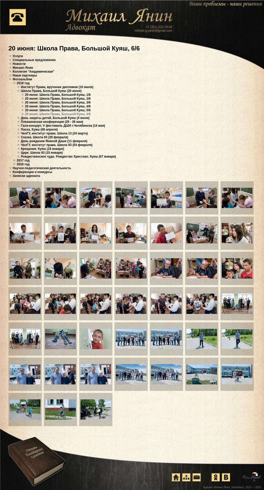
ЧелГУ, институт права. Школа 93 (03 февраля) (57, 145)
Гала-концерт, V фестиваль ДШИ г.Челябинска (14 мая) (63, 125)
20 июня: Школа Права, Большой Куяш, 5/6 (58, 110)
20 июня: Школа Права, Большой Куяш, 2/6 (58, 98)
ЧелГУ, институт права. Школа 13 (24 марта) (54, 133)
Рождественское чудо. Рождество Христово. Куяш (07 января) (68, 156)
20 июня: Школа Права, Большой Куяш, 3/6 (58, 102)
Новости (19, 64)
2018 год (23, 83)
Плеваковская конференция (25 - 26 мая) (52, 122)
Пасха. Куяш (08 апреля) (39, 129)
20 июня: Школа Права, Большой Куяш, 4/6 (58, 106)
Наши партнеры (25, 75)
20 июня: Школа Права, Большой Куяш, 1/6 (58, 95)
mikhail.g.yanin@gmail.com (153, 30)
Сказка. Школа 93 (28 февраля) (44, 137)
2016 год (23, 164)
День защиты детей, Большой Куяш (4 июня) (55, 118)
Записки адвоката (26, 176)
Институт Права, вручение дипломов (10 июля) (57, 87)
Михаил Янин (23, 68)
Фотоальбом (22, 79)
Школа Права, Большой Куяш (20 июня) (51, 91)
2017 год (23, 160)
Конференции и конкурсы (32, 172)
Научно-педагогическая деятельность (42, 168)
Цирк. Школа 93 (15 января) (42, 152)
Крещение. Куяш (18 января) (42, 149)
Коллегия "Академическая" (33, 71)
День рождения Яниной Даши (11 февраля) (54, 141)
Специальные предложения (34, 60)
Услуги (18, 56)
